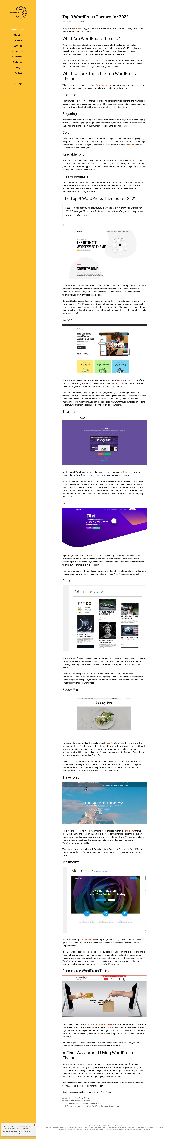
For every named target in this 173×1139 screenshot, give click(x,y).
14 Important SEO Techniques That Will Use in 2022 (85, 1104)
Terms (110, 1125)
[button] (24, 29)
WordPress (19, 29)
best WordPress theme (101, 85)
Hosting (18, 40)
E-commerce (18, 51)
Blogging (18, 35)
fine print (17, 1129)
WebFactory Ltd (99, 1125)
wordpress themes (82, 1101)
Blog (18, 67)
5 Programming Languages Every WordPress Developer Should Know (92, 1106)
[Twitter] (20, 84)
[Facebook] (14, 84)
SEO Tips (18, 46)
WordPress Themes (83, 1098)
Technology (18, 62)
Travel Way (130, 831)
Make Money (19, 56)
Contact (18, 73)
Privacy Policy (117, 1125)
